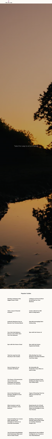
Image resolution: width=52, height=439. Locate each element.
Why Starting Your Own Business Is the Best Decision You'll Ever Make (36, 357)
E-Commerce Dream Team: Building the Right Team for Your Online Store (36, 381)
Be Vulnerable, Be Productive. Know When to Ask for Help (36, 369)
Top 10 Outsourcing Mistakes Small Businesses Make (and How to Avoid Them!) (15, 434)
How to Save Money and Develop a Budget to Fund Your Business (14, 395)
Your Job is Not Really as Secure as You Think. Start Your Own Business (14, 334)
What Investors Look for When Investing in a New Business (14, 407)
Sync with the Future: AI (35, 332)
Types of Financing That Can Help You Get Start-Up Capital (36, 395)
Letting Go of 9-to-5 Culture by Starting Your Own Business (36, 300)
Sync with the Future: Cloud (15, 344)
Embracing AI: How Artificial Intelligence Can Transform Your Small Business (36, 434)
